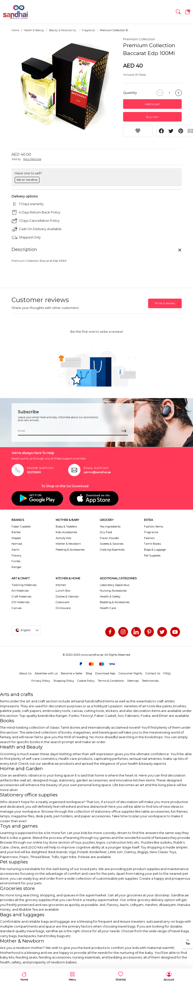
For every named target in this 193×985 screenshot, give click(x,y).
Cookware (62, 602)
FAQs (167, 673)
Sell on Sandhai (27, 179)
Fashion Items (153, 526)
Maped (16, 538)
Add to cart (152, 104)
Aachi (15, 549)
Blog (89, 673)
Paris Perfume (32, 159)
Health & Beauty (34, 30)
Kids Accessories (66, 532)
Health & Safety (110, 596)
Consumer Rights (130, 673)
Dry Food (106, 532)
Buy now (152, 117)
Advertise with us (46, 673)
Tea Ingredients (110, 526)
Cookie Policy (86, 680)
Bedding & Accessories (114, 602)
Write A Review (165, 303)
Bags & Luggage (155, 549)
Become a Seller (72, 673)
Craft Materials (21, 596)
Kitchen (61, 585)
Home (15, 30)
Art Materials (20, 590)
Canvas (17, 608)
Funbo (16, 561)
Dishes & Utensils (67, 596)
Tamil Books (152, 543)
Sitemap (133, 680)
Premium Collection (139, 39)
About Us (25, 673)
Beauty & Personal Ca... (63, 30)
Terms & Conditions (111, 680)
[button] (178, 12)
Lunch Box (63, 590)
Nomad (17, 543)
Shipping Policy (63, 680)
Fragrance (88, 30)
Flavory (16, 555)
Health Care (108, 608)
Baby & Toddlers (66, 526)
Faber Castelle (21, 526)
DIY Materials (20, 602)
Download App (105, 673)
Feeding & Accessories (70, 549)
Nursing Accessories (113, 590)
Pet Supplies (152, 555)
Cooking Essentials (112, 549)
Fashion (149, 538)
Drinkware (63, 608)
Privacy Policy (40, 680)
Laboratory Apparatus (114, 585)
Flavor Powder (109, 538)
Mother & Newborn (68, 543)
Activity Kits (63, 538)
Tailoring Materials (24, 585)
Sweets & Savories (111, 543)
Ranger (17, 567)
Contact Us (152, 673)
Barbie (16, 532)
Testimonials (150, 680)
